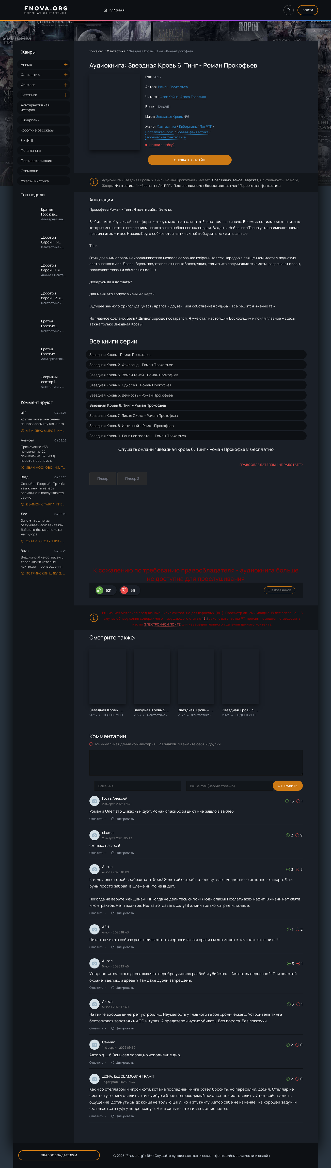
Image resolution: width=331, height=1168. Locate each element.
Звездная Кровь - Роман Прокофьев (120, 354)
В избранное (279, 590)
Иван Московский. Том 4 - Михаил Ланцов (44, 467)
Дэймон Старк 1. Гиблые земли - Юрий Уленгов (44, 504)
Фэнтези (28, 84)
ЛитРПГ (27, 140)
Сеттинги (29, 94)
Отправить (104, 786)
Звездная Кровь (169, 116)
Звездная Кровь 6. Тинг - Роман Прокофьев (127, 405)
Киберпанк (30, 120)
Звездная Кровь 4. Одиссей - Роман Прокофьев (130, 385)
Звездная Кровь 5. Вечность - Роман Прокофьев (131, 395)
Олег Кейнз (169, 96)
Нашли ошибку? (162, 144)
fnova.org (96, 51)
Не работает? (291, 465)
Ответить (97, 819)
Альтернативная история (35, 107)
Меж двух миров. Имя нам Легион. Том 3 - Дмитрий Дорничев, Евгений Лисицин (44, 431)
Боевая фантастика (193, 132)
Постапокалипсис (36, 160)
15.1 (205, 618)
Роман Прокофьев (173, 87)
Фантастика (31, 74)
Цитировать (122, 819)
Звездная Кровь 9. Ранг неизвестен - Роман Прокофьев (137, 435)
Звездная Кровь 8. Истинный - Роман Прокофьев (131, 425)
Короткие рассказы (37, 130)
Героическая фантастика (165, 137)
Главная (100, 10)
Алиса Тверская (193, 96)
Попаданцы (31, 150)
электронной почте (162, 624)
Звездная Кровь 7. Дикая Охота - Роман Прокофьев (133, 415)
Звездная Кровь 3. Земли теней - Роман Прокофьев (134, 374)
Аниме (26, 64)
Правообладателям (258, 465)
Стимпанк (29, 170)
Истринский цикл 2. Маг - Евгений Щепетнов (44, 573)
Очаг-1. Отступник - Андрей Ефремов (44, 541)
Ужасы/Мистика (35, 180)
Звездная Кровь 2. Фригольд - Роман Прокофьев (131, 364)
